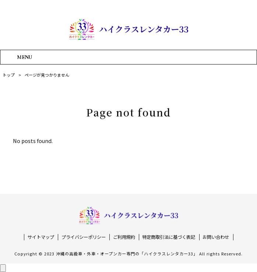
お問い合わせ (216, 237)
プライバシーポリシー (83, 237)
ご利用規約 (124, 237)
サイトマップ (41, 237)
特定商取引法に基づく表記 (168, 237)
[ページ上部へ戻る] (3, 268)
